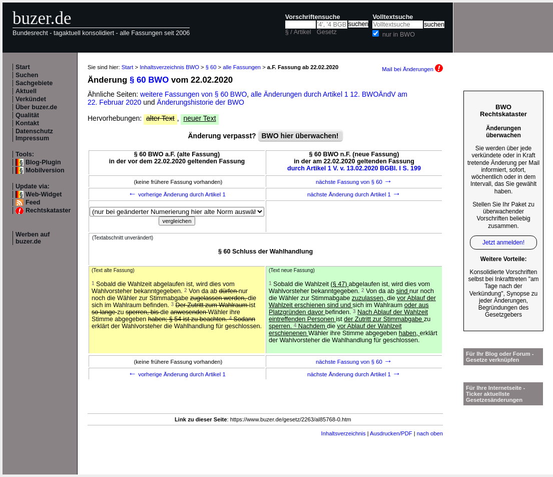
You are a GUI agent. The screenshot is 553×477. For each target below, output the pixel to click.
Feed (33, 202)
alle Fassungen (242, 67)
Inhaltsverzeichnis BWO (169, 67)
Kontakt (27, 123)
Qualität (27, 115)
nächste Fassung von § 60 (354, 182)
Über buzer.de (36, 107)
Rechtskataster (48, 210)
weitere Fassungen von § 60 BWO (193, 94)
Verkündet (31, 99)
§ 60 (211, 67)
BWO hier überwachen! (300, 136)
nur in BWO (398, 34)
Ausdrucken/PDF (391, 433)
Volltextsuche (392, 17)
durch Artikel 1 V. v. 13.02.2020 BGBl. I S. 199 (354, 168)
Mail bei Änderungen (412, 69)
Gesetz (327, 32)
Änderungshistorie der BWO (200, 102)
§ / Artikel (298, 32)
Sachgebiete (34, 83)
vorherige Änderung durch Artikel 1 (177, 194)
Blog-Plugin (43, 162)
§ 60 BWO (149, 80)
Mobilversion (45, 170)
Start (23, 67)
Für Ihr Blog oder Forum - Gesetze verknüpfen (500, 357)
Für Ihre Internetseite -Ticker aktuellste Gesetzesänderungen (495, 394)
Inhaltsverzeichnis (343, 433)
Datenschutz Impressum (34, 135)
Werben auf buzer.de (33, 238)
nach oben (430, 433)
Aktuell (26, 91)
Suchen (27, 75)
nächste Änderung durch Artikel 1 (354, 194)
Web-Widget (44, 194)
